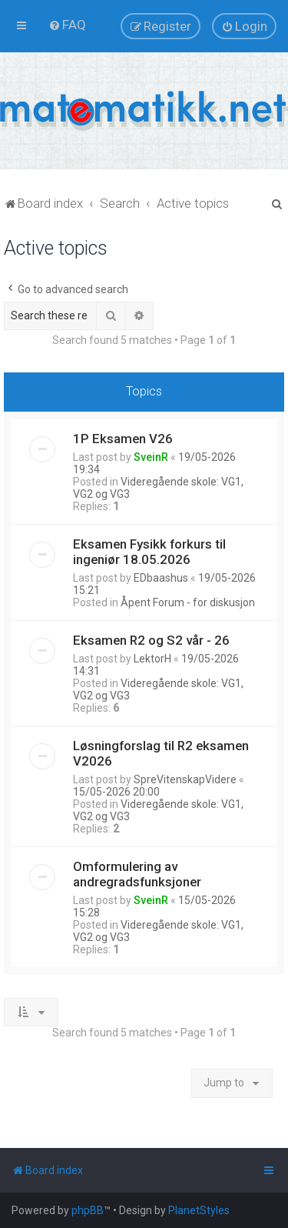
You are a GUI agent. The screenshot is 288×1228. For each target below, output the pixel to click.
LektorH (152, 658)
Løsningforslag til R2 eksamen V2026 (161, 753)
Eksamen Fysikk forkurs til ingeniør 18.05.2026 (149, 551)
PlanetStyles (199, 1210)
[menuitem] (67, 24)
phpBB (87, 1210)
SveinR (151, 457)
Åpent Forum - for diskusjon (188, 602)
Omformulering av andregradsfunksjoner (137, 874)
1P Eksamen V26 (123, 438)
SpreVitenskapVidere (185, 779)
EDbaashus (161, 578)
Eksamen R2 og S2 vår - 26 (151, 640)
